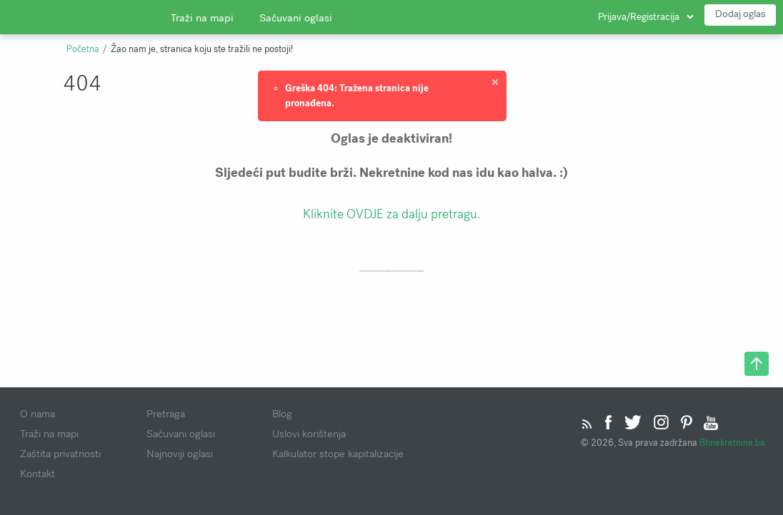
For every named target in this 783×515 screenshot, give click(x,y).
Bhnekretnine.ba (731, 443)
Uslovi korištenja (309, 434)
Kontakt (37, 473)
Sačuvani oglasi (295, 17)
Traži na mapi (202, 17)
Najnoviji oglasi (179, 454)
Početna (82, 49)
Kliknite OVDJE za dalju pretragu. (391, 214)
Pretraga (165, 414)
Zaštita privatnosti (60, 454)
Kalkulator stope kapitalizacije (338, 454)
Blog (282, 414)
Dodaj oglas (740, 14)
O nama (37, 414)
